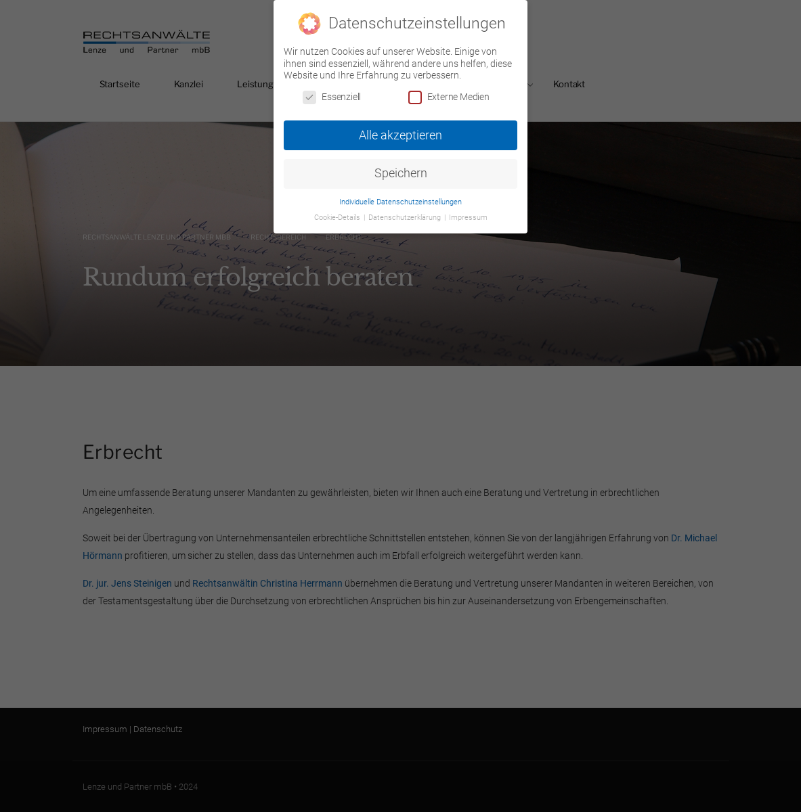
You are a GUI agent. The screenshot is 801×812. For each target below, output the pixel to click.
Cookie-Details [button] (338, 216)
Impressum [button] (468, 216)
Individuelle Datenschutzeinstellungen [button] (400, 201)
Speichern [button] (400, 173)
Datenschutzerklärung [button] (405, 216)
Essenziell (332, 96)
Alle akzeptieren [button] (400, 134)
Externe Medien (449, 96)
